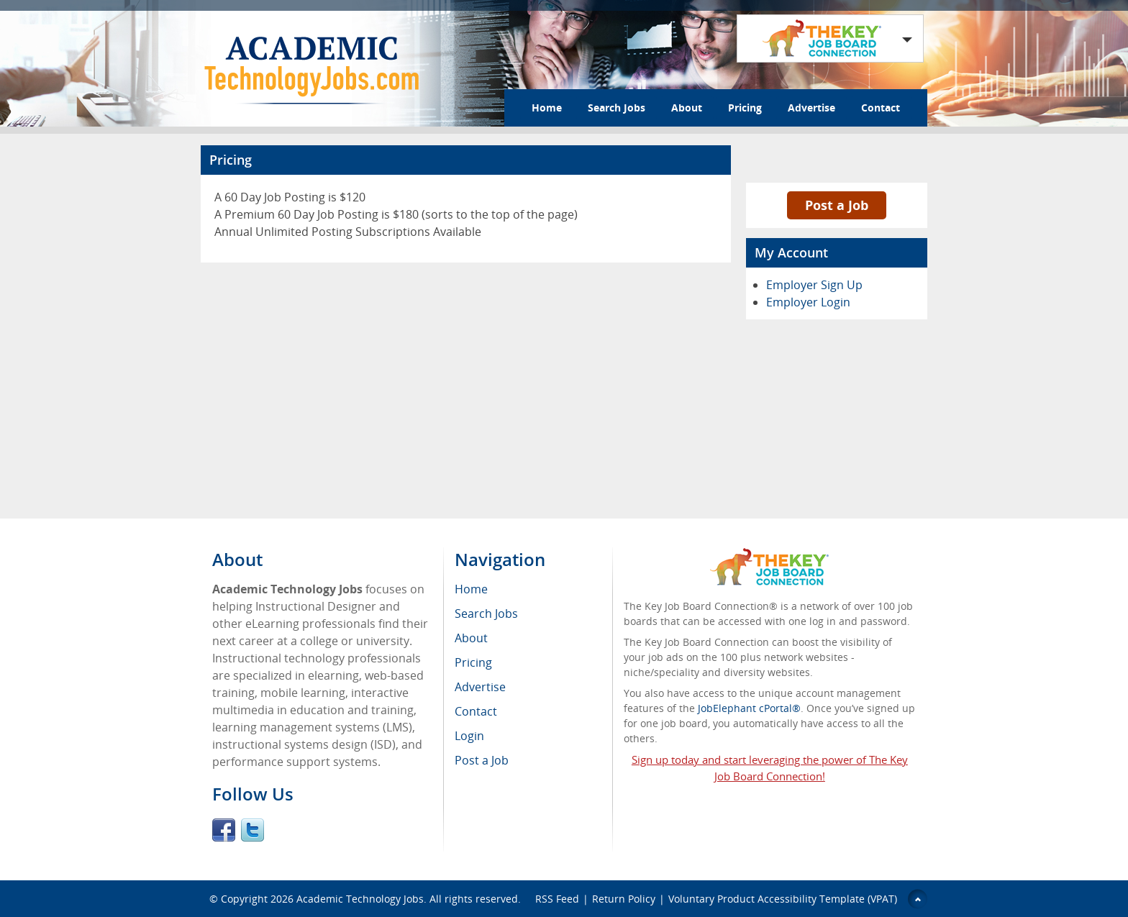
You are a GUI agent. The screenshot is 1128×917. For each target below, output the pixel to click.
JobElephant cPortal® (749, 708)
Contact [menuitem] (476, 711)
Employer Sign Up (814, 285)
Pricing (745, 107)
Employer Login (808, 302)
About (686, 107)
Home (547, 107)
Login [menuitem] (469, 736)
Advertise (811, 107)
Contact (880, 107)
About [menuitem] (471, 638)
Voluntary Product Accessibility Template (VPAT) (782, 898)
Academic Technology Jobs (360, 898)
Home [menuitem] (471, 589)
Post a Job (836, 205)
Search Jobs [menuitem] (486, 613)
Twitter (252, 829)
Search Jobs (616, 107)
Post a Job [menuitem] (482, 760)
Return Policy (623, 898)
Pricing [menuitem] (473, 662)
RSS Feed (557, 898)
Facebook (223, 829)
